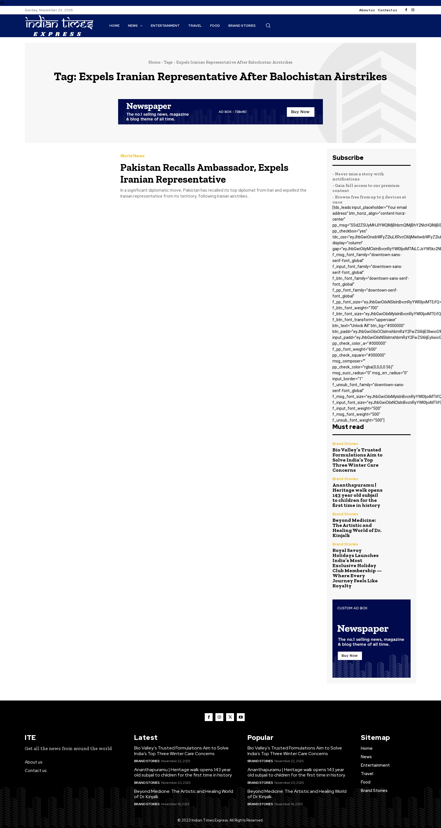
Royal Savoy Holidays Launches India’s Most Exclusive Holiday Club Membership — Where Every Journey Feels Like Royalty (357, 568)
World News (132, 156)
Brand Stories (345, 444)
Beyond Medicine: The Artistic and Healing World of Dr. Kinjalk (356, 527)
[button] (268, 25)
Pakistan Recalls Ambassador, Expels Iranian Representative (216, 173)
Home (154, 62)
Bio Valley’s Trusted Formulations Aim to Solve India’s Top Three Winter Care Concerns (357, 460)
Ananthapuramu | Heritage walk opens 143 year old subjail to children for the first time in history (357, 495)
